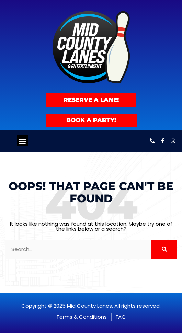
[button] (22, 140)
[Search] (164, 249)
